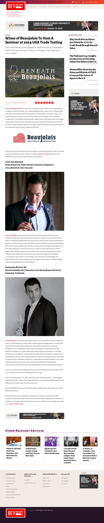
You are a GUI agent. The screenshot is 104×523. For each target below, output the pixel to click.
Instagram (64, 481)
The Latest (43, 6)
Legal (8, 486)
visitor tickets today (16, 404)
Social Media (10, 497)
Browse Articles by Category (60, 6)
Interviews (10, 483)
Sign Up (26, 480)
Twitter (64, 483)
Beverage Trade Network (44, 510)
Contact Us (46, 486)
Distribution (10, 481)
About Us (46, 478)
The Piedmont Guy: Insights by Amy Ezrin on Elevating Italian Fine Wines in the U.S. (83, 59)
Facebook (64, 478)
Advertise (51, 2)
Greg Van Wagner (11, 235)
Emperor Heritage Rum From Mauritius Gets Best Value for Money (13, 453)
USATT (7, 157)
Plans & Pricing (29, 483)
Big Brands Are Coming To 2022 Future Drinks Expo (52, 451)
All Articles (32, 6)
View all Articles (94, 84)
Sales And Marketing (13, 495)
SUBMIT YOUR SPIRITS (83, 122)
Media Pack (59, 2)
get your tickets (44, 154)
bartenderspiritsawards (15, 513)
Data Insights (10, 478)
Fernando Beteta (11, 341)
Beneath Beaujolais (12, 108)
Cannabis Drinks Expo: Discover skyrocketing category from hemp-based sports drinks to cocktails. (70, 456)
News (76, 6)
